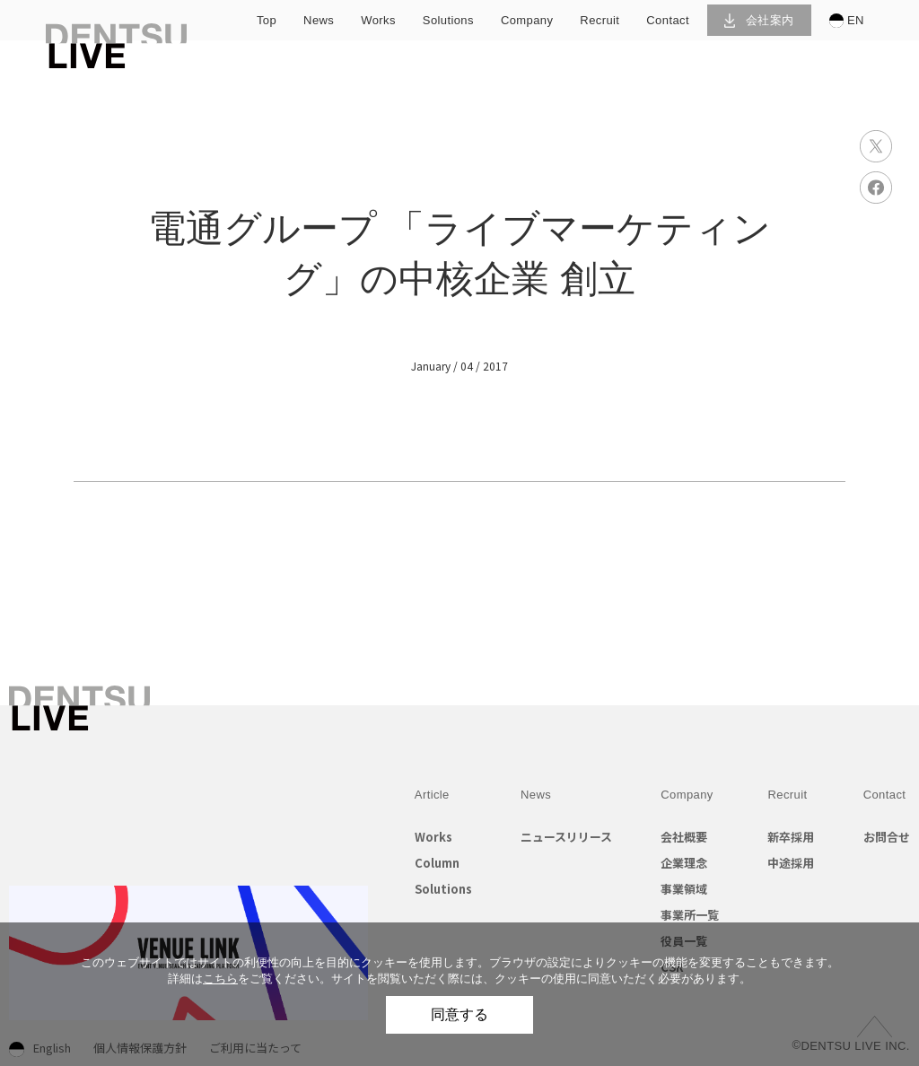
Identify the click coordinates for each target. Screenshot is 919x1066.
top (266, 20)
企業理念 (684, 862)
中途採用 (790, 862)
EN (846, 20)
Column (437, 862)
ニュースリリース (566, 836)
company (527, 20)
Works (433, 836)
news (318, 20)
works (378, 20)
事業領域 (684, 888)
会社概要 (684, 836)
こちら (220, 978)
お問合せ (886, 836)
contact (667, 20)
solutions (448, 20)
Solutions (443, 888)
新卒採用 (790, 836)
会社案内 (758, 20)
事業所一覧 (690, 914)
